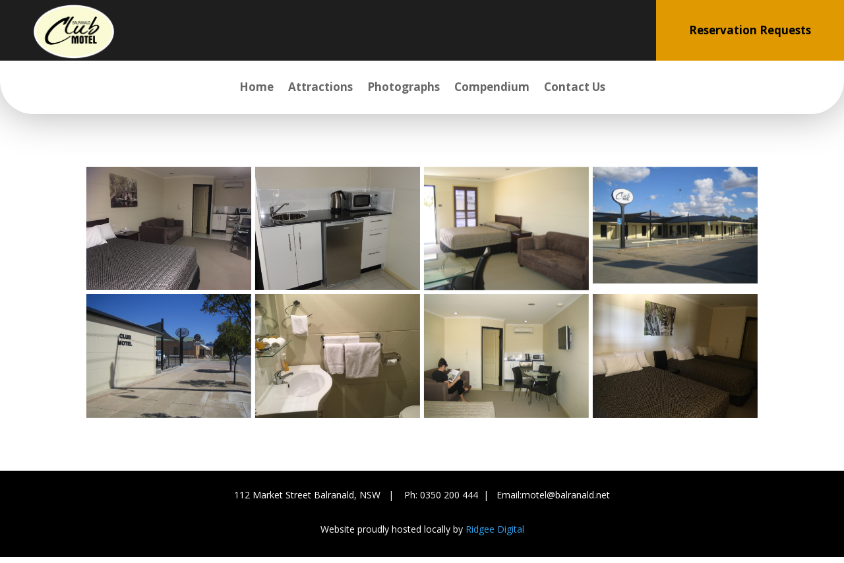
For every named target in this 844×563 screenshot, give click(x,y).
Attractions (320, 88)
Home (256, 88)
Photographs (403, 88)
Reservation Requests (750, 30)
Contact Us (574, 88)
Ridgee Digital (495, 529)
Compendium (491, 88)
